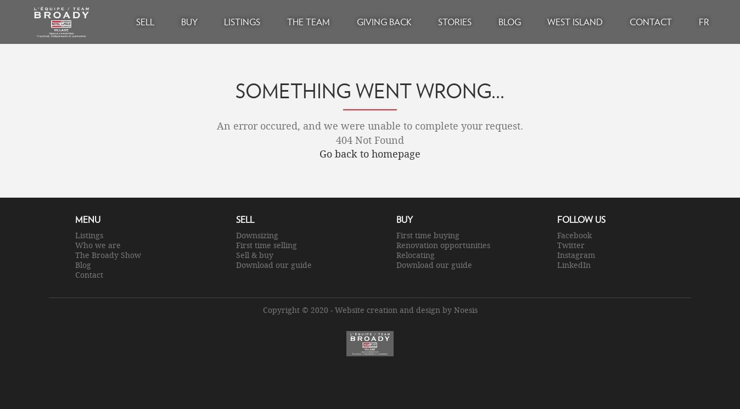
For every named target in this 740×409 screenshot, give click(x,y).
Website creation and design (387, 310)
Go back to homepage (370, 153)
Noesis (466, 310)
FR (704, 21)
